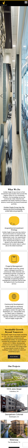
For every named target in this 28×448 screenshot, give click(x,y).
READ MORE (14, 356)
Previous (1, 96)
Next (27, 96)
